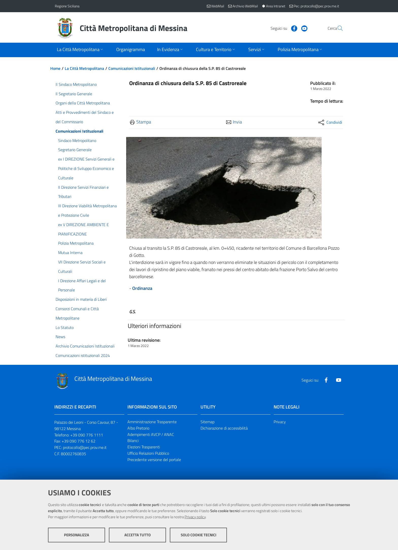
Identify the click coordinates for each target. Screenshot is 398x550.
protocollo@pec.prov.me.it (85, 447)
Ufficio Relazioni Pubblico (148, 453)
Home (55, 68)
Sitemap (207, 422)
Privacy (280, 422)
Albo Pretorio (138, 428)
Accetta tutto (137, 535)
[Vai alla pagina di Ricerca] (337, 28)
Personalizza (76, 535)
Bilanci (133, 440)
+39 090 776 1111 (86, 435)
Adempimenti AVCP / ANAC (150, 434)
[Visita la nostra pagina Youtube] (292, 28)
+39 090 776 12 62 (78, 441)
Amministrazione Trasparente (152, 422)
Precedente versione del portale (154, 460)
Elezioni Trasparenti (143, 447)
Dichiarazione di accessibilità (224, 428)
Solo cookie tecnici (198, 535)
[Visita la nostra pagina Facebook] (282, 28)
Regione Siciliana (67, 6)
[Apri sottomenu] (80, 50)
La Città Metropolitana (84, 68)
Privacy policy (195, 517)
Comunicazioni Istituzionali (131, 68)
